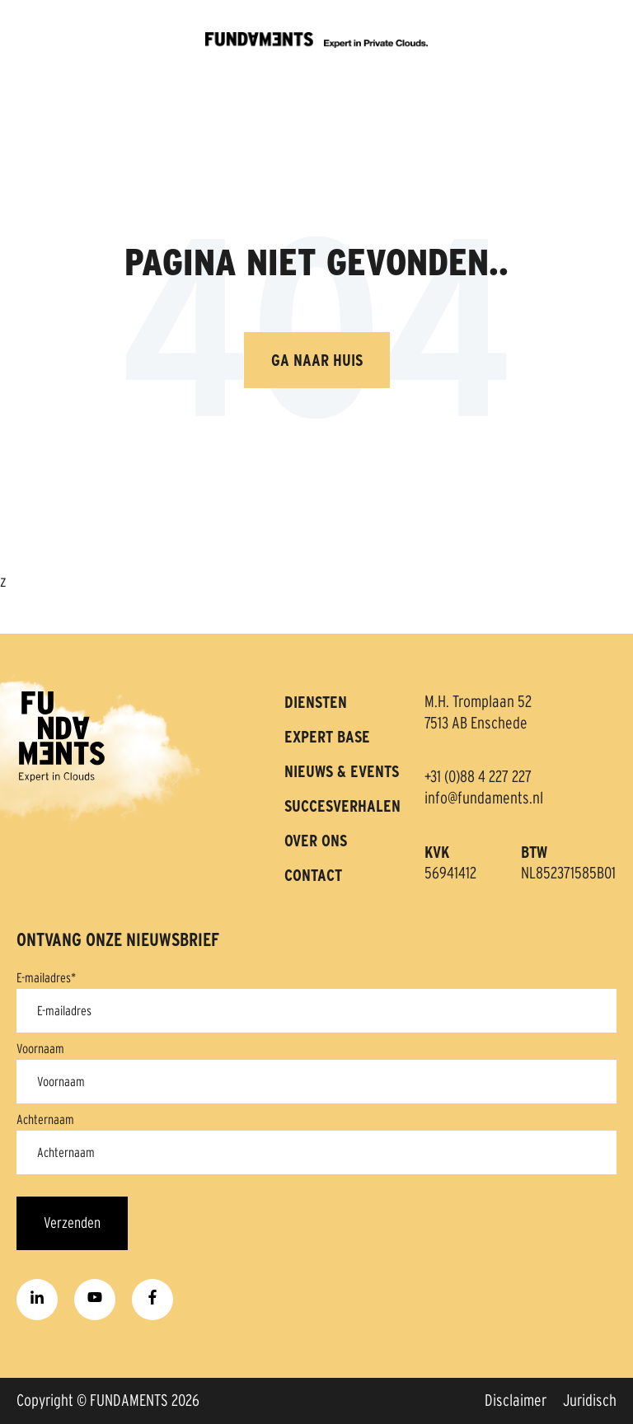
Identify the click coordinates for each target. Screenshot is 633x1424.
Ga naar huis (317, 360)
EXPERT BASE (327, 737)
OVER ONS (315, 840)
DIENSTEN (315, 702)
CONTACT (313, 875)
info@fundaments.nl (483, 798)
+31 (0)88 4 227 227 (478, 777)
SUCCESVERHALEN (342, 806)
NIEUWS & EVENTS (341, 771)
